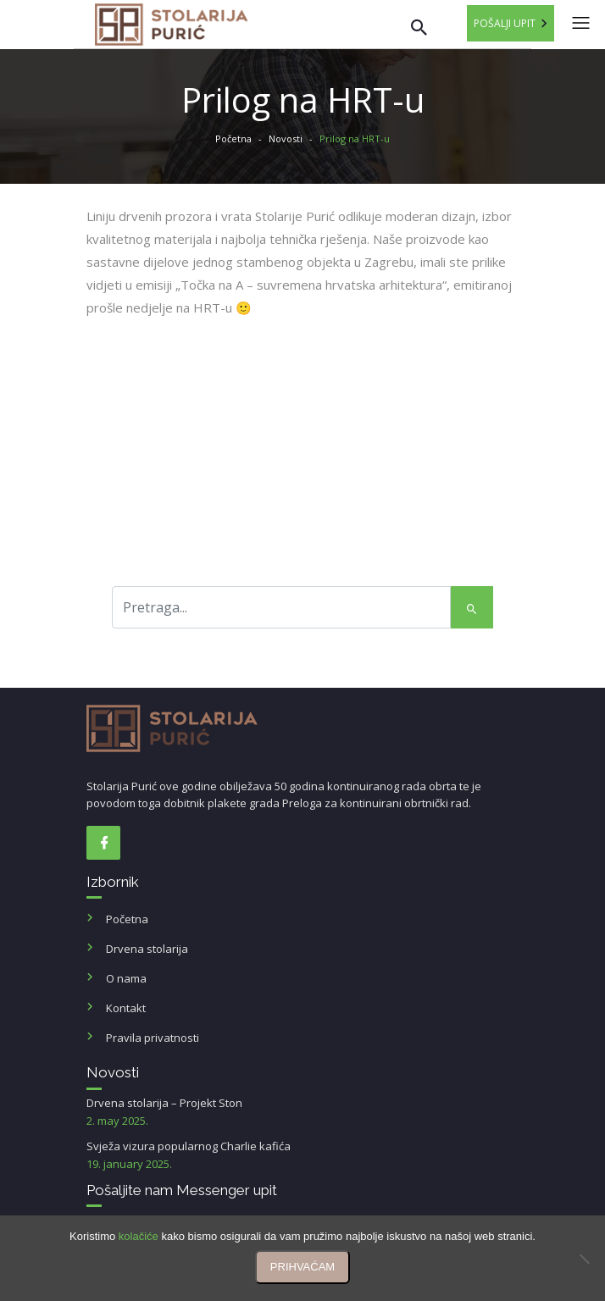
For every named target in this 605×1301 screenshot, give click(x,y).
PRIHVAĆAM (302, 1266)
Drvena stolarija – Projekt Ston (302, 1112)
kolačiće (138, 1236)
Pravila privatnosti (152, 1037)
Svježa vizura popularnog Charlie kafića (302, 1155)
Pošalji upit (505, 23)
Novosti (285, 138)
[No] (583, 1258)
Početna (233, 138)
